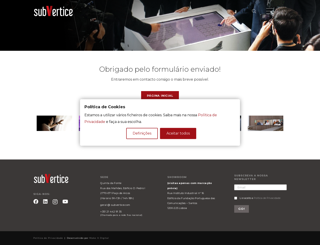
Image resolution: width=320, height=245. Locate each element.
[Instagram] (55, 202)
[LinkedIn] (45, 201)
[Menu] (270, 11)
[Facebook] (35, 201)
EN (284, 11)
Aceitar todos (178, 133)
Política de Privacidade (267, 198)
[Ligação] (53, 11)
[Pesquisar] (254, 11)
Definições (142, 133)
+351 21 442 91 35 (111, 211)
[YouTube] (65, 201)
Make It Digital (99, 238)
